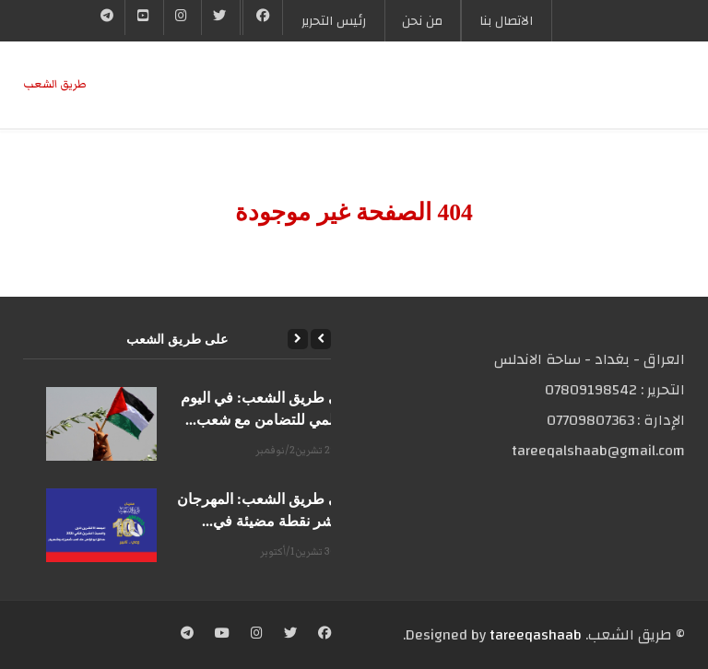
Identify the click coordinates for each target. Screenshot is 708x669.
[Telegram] (107, 17)
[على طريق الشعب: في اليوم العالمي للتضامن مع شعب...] (101, 424)
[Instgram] (182, 17)
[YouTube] (144, 17)
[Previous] (321, 339)
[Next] (298, 339)
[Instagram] (257, 635)
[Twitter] (220, 17)
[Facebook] (263, 17)
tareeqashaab (536, 635)
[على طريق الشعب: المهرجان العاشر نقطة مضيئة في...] (101, 525)
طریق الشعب (55, 84)
